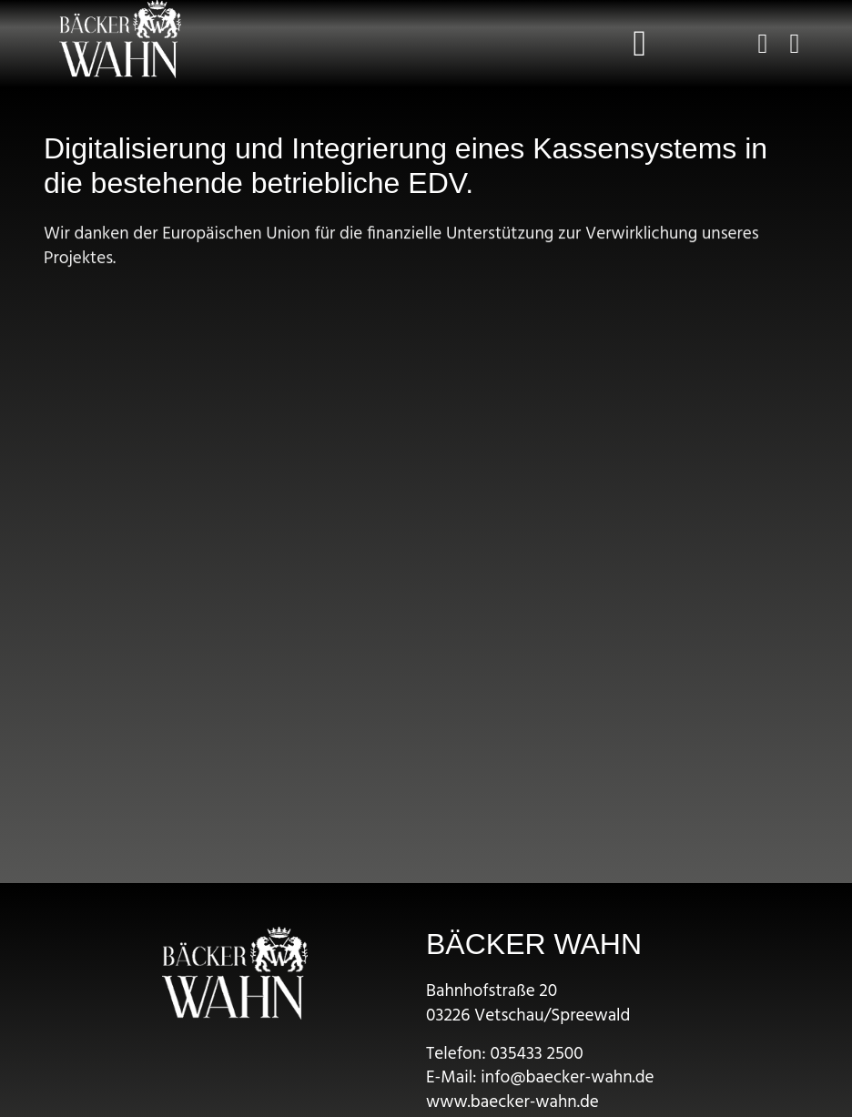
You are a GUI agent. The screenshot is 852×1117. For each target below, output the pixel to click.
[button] (639, 43)
